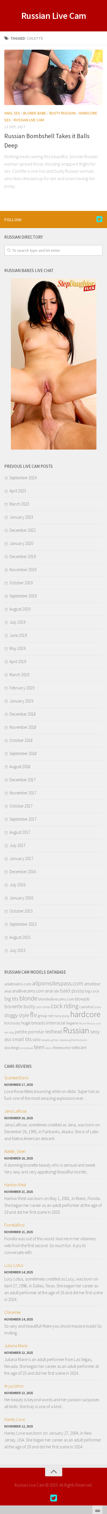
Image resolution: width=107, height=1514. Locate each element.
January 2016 (21, 898)
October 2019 (21, 582)
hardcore (85, 1014)
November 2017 (22, 793)
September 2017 (23, 819)
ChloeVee (12, 1312)
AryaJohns (13, 1386)
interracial (55, 1023)
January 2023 (21, 517)
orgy (11, 1032)
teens (48, 1048)
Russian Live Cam (53, 15)
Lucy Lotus (13, 1265)
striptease (27, 1048)
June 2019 (18, 635)
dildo (97, 1007)
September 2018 (23, 753)
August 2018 (19, 766)
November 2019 (22, 569)
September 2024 (23, 477)
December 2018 (22, 714)
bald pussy (72, 990)
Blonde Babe (34, 113)
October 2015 (21, 911)
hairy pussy (61, 1016)
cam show (43, 1007)
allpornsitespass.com (57, 983)
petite (21, 1031)
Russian (76, 1030)
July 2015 (17, 950)
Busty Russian (62, 113)
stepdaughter (49, 1040)
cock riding (64, 1006)
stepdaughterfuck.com (73, 1040)
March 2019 (19, 674)
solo (37, 1039)
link (102, 1424)
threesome (61, 1047)
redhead (53, 1031)
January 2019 (21, 701)
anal (7, 991)
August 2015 (19, 937)
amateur (92, 984)
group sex (45, 1015)
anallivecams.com (28, 991)
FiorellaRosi (14, 1225)
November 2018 (22, 727)
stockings (12, 1047)
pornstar (36, 1031)
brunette (13, 1006)
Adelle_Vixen (15, 1151)
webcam (79, 1047)
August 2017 (19, 832)
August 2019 (19, 609)
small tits (22, 1039)
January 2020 (21, 543)
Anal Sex (12, 113)
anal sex (52, 991)
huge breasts (33, 1023)
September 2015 (23, 924)
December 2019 (22, 556)
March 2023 (19, 504)
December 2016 (22, 871)
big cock (92, 991)
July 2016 (17, 884)
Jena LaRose (15, 1111)
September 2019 (23, 596)
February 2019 (21, 687)
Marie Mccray (87, 1023)
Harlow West (15, 1184)
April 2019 (17, 661)
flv (33, 1014)
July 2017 (17, 845)
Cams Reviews (18, 1066)
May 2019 (17, 648)
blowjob (82, 999)
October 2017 (21, 806)
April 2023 (17, 491)
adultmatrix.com (17, 983)
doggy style (16, 1015)
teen (39, 1047)
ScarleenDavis (16, 1077)
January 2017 (21, 858)
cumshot (86, 1006)
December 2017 (22, 779)
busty (29, 1006)
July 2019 (17, 622)
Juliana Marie (15, 1345)
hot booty (12, 1023)
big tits (11, 998)
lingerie (72, 1023)
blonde (28, 998)
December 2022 (22, 530)
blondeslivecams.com (56, 999)
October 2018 (21, 740)
